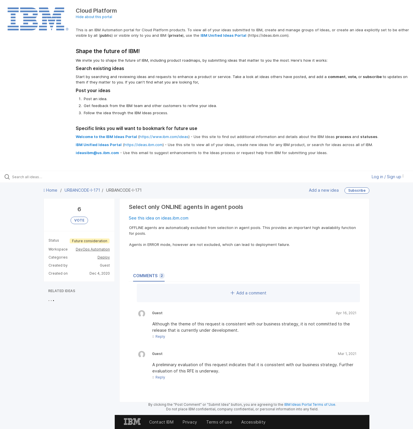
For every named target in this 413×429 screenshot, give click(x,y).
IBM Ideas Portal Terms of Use (309, 404)
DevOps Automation (93, 249)
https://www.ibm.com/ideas (163, 136)
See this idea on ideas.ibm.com (158, 218)
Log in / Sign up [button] (388, 176)
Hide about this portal (94, 17)
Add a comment (248, 292)
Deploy (104, 257)
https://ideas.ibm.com (143, 144)
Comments (149, 276)
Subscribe (357, 190)
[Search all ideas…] (48, 176)
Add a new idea (324, 190)
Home (51, 190)
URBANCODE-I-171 (82, 190)
